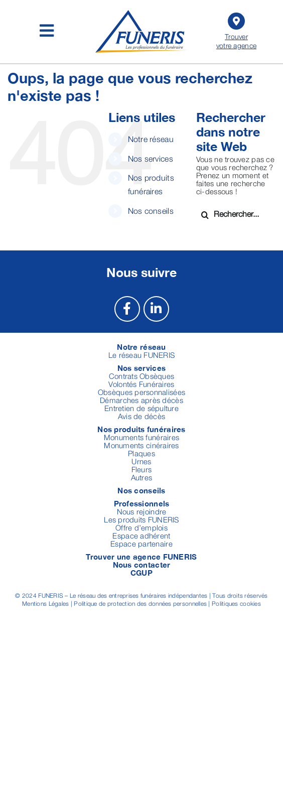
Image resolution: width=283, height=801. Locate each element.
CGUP (141, 572)
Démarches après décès (141, 400)
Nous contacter (142, 564)
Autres (142, 477)
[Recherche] (205, 215)
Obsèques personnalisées (141, 391)
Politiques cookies (236, 603)
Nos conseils (151, 210)
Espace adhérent (141, 535)
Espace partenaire (141, 543)
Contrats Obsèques (142, 375)
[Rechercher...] (235, 214)
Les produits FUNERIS (141, 519)
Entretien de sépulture (141, 408)
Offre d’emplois (141, 527)
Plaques (141, 453)
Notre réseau (151, 139)
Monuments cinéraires (141, 445)
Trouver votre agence (236, 30)
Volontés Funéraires (141, 383)
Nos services (150, 158)
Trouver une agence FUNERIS (141, 556)
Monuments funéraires (141, 437)
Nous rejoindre (142, 511)
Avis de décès (142, 416)
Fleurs (141, 469)
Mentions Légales (45, 603)
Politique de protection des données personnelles (140, 603)
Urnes (141, 461)
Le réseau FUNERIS (141, 354)
